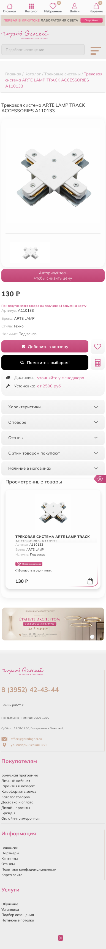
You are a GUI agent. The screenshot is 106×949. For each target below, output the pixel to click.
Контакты (9, 858)
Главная (9, 8)
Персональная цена (29, 564)
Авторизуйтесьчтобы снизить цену (53, 275)
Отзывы (8, 864)
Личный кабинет (15, 780)
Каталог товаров (15, 797)
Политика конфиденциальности (28, 869)
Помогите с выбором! (44, 362)
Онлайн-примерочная (20, 818)
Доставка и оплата (17, 802)
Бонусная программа (19, 775)
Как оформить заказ (18, 791)
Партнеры (10, 853)
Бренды (8, 813)
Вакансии (9, 848)
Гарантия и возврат (18, 786)
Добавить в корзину (45, 346)
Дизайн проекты (15, 807)
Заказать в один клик (33, 570)
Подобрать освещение (25, 49)
